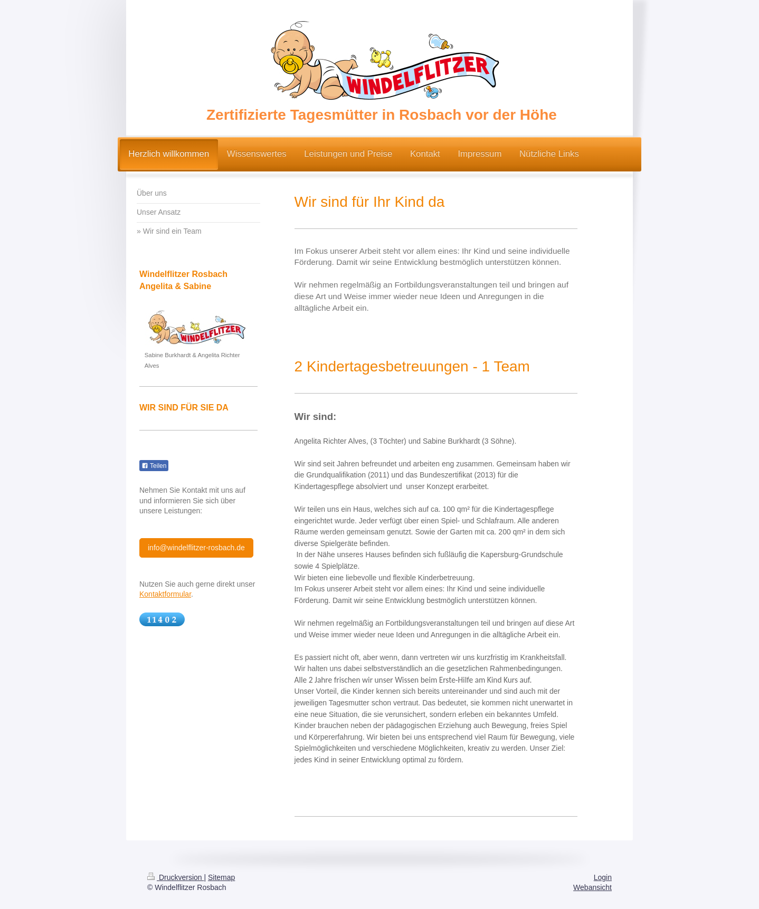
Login (603, 877)
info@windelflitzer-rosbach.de (196, 547)
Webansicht (592, 887)
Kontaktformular (165, 594)
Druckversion (175, 877)
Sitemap (221, 877)
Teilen (153, 466)
